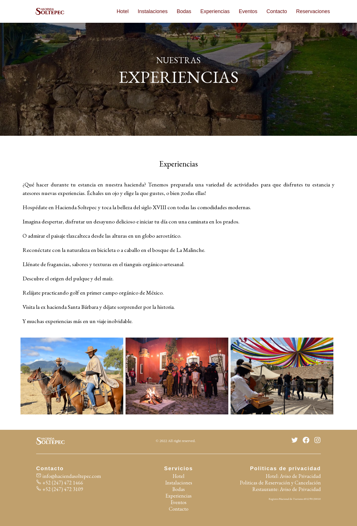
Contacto (276, 11)
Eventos (248, 11)
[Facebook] (306, 441)
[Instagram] (317, 441)
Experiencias (215, 11)
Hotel (123, 11)
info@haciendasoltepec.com (68, 476)
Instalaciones (153, 11)
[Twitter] (294, 441)
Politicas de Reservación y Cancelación (280, 482)
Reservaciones (313, 11)
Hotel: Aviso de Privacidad (293, 476)
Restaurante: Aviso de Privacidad (286, 489)
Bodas (184, 11)
